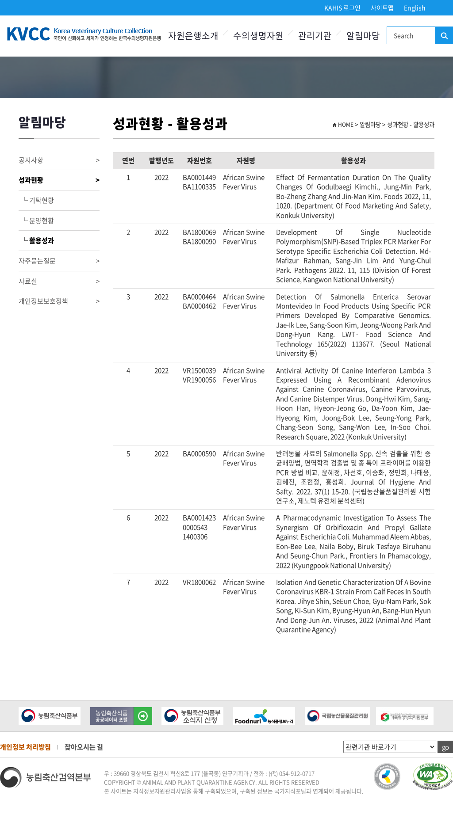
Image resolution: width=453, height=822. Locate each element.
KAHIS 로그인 (342, 7)
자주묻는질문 (59, 260)
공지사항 (59, 160)
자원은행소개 (193, 35)
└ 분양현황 (36, 220)
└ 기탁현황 (36, 200)
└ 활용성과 (36, 240)
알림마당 (363, 35)
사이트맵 (382, 7)
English (415, 7)
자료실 (59, 281)
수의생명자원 (258, 35)
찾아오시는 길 (84, 747)
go (445, 747)
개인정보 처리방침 (25, 747)
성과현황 (59, 180)
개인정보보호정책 (59, 301)
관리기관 (315, 35)
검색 (444, 36)
